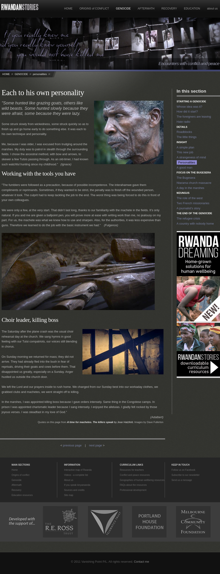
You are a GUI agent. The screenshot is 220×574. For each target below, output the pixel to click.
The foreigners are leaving (194, 116)
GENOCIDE (123, 8)
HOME (68, 8)
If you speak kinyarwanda (77, 485)
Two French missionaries (193, 203)
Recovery (16, 490)
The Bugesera (186, 177)
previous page (72, 445)
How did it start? (187, 111)
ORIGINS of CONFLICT (94, 8)
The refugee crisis (188, 218)
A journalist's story (189, 208)
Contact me (141, 561)
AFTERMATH (146, 8)
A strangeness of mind (191, 157)
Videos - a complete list (76, 475)
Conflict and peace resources (135, 475)
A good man (184, 167)
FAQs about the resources (133, 485)
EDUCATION (192, 8)
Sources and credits (74, 490)
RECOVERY (169, 8)
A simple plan (185, 147)
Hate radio (183, 121)
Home (15, 470)
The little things (187, 137)
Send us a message (181, 480)
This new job (185, 152)
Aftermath (17, 485)
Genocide (17, 480)
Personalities (187, 162)
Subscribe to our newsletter (185, 475)
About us (68, 480)
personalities (40, 74)
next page (95, 445)
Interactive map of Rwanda (78, 470)
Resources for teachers (132, 470)
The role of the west (190, 198)
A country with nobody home (195, 223)
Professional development (133, 490)
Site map (68, 495)
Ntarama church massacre (194, 183)
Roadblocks (184, 132)
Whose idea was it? (189, 106)
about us (212, 8)
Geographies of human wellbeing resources (142, 480)
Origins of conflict (20, 475)
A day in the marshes (190, 188)
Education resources (22, 495)
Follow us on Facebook (183, 470)
